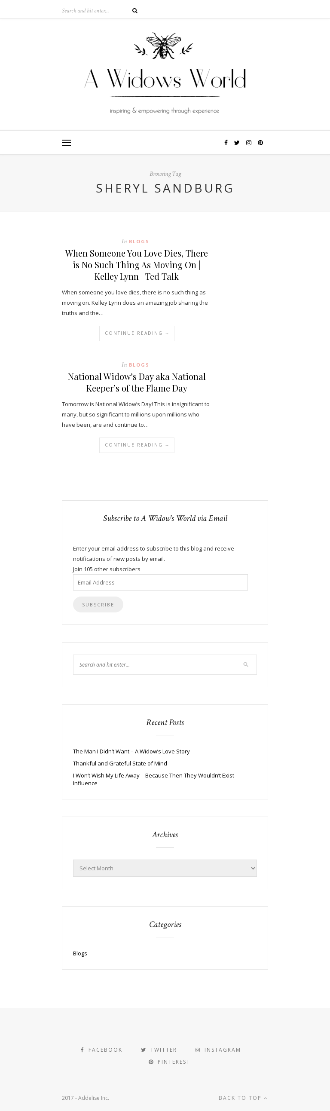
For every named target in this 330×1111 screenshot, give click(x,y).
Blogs (139, 241)
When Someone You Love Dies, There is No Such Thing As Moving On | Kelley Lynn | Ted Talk (136, 264)
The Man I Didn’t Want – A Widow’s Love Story (131, 751)
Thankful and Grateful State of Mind (120, 763)
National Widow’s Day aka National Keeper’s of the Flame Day (137, 382)
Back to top (243, 1098)
